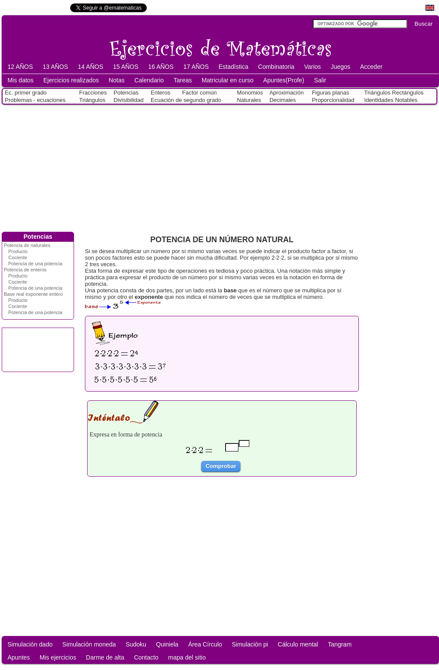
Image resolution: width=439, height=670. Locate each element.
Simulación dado (30, 644)
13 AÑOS (55, 66)
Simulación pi (250, 644)
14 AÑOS (90, 66)
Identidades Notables (390, 100)
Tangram (339, 644)
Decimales (283, 100)
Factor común (199, 92)
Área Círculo (205, 644)
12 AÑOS (20, 66)
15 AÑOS (125, 66)
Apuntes (18, 657)
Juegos (340, 66)
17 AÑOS (196, 66)
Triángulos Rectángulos (393, 92)
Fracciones (93, 92)
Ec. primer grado (26, 92)
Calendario (149, 80)
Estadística (233, 66)
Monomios (250, 92)
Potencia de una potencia (35, 263)
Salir (320, 80)
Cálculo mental (298, 644)
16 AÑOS (160, 66)
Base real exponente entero (33, 294)
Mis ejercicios (58, 657)
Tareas (183, 80)
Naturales (249, 100)
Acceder (371, 66)
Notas (116, 80)
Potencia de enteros (25, 269)
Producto (17, 251)
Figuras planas (330, 92)
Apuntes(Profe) (283, 80)
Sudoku (135, 644)
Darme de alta (105, 657)
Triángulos (92, 100)
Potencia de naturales (27, 245)
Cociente (17, 257)
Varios (312, 66)
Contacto (146, 657)
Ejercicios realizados (71, 80)
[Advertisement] (220, 166)
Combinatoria (276, 66)
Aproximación (287, 92)
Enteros (160, 92)
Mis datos (20, 80)
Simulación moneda (89, 644)
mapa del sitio (187, 657)
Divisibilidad (129, 100)
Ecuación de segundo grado (186, 100)
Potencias (126, 92)
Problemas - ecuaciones (35, 100)
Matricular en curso (227, 80)
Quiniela (167, 644)
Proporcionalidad (333, 100)
